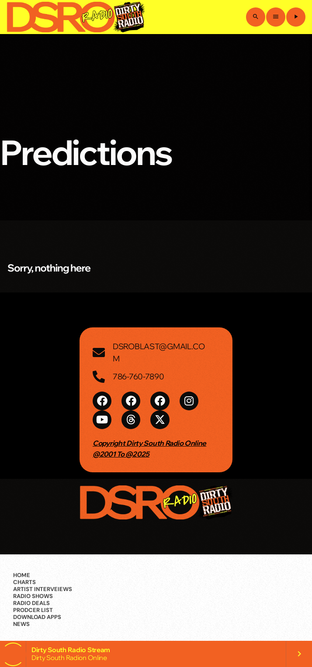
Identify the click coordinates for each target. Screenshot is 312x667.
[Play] (295, 17)
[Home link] (76, 17)
